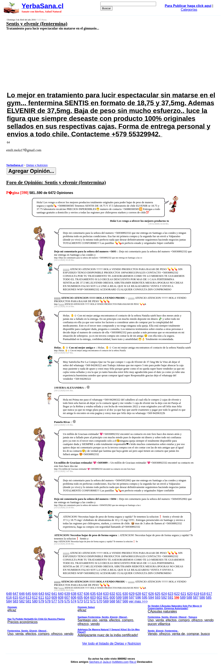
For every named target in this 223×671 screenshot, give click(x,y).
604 (86, 597)
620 (190, 594)
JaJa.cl (107, 661)
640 (61, 594)
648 (9, 594)
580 (35, 601)
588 (189, 597)
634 (99, 594)
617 (209, 594)
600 (112, 597)
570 (99, 601)
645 (28, 594)
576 (61, 601)
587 (196, 597)
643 (41, 594)
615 (15, 597)
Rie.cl (132, 661)
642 (48, 594)
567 (119, 601)
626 (151, 594)
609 (54, 597)
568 (112, 601)
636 (86, 594)
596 (138, 597)
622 (177, 594)
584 (9, 601)
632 (112, 594)
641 (54, 594)
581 (28, 601)
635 (93, 594)
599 (119, 597)
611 (41, 597)
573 (80, 601)
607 (67, 597)
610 (48, 597)
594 (151, 597)
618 (203, 594)
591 (170, 597)
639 (67, 594)
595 (144, 597)
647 (15, 594)
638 (74, 594)
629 (132, 594)
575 (67, 601)
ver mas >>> (111, 619)
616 (9, 597)
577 (54, 601)
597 (132, 597)
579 (41, 601)
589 (183, 597)
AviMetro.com (120, 661)
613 (28, 597)
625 (158, 594)
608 (61, 597)
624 (164, 594)
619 (196, 594)
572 (86, 601)
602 (99, 597)
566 (125, 601)
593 (158, 597)
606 (74, 597)
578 (48, 601)
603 (93, 597)
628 (138, 594)
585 (209, 597)
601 (106, 597)
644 (35, 594)
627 (144, 594)
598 (125, 597)
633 (106, 594)
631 (119, 594)
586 (202, 597)
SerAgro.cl (95, 661)
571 (93, 601)
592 (164, 597)
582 (22, 601)
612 (35, 597)
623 (170, 594)
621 (183, 594)
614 (22, 597)
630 (125, 594)
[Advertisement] (92, 60)
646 (22, 594)
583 (15, 601)
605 (80, 597)
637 (80, 594)
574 (74, 601)
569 (106, 601)
